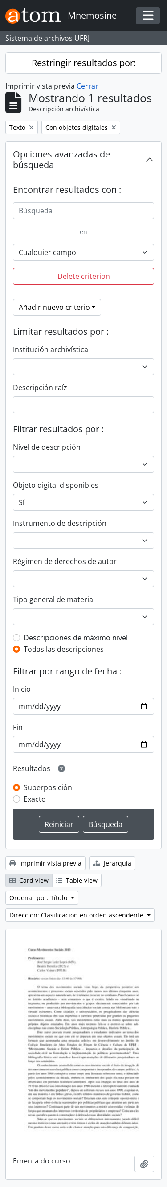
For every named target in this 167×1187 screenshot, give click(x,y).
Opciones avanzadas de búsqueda (61, 159)
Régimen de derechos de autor (65, 561)
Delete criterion (83, 276)
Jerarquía (112, 863)
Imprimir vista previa (45, 863)
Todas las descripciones (64, 649)
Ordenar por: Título (39, 897)
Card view (29, 880)
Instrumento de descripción (59, 523)
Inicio (22, 689)
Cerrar (87, 86)
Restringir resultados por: (84, 63)
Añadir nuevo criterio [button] (54, 307)
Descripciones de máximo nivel (76, 637)
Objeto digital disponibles (55, 485)
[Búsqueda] (83, 210)
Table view (77, 880)
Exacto (35, 799)
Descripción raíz (40, 387)
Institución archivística (50, 349)
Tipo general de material (54, 599)
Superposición (48, 787)
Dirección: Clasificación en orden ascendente (77, 915)
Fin (18, 727)
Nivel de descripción (47, 447)
